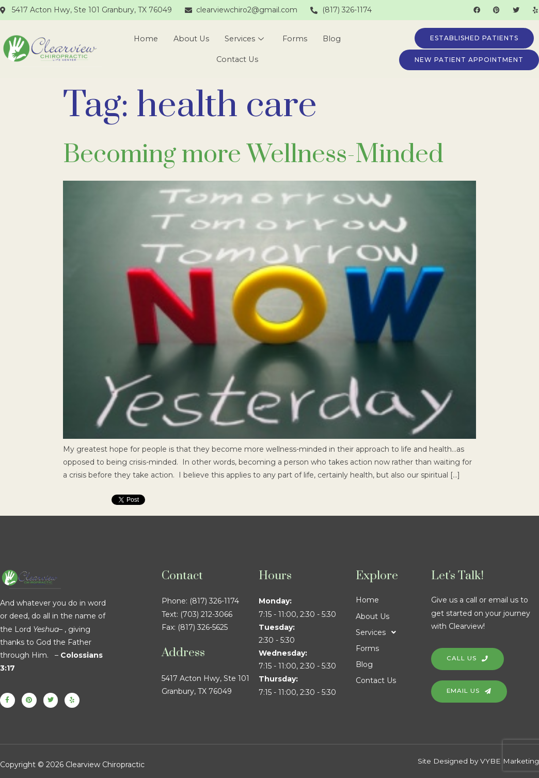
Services (245, 39)
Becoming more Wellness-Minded (253, 154)
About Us (190, 39)
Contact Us (237, 60)
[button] (393, 633)
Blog (334, 39)
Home (143, 39)
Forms (296, 39)
